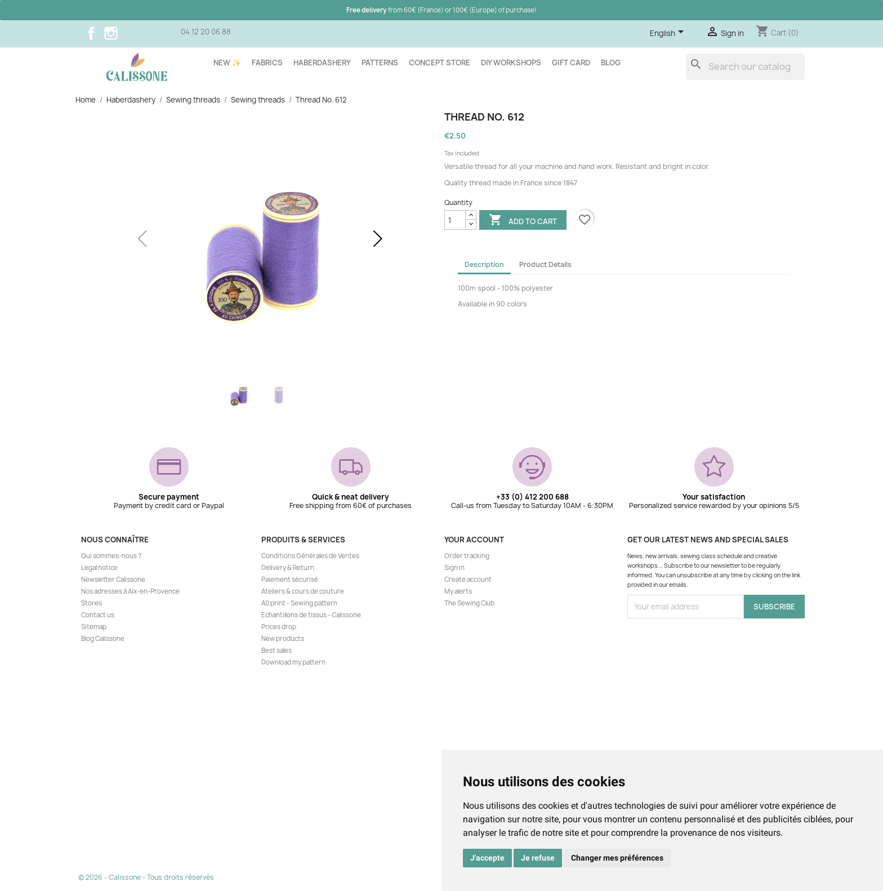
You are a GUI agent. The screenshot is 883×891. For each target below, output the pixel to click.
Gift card (571, 62)
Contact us (97, 615)
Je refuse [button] (538, 857)
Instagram (111, 33)
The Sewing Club (469, 603)
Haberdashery (322, 62)
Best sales (276, 650)
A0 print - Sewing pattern (299, 603)
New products (282, 638)
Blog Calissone (102, 638)
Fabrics (267, 62)
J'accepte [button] (487, 857)
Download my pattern (293, 662)
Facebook (91, 33)
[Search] (745, 67)
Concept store (439, 62)
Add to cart (523, 221)
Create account (468, 579)
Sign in (454, 567)
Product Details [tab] (545, 264)
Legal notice (99, 567)
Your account (474, 539)
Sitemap (93, 626)
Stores (91, 603)
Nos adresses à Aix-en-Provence (130, 591)
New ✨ (227, 62)
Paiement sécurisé (289, 579)
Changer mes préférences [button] (617, 857)
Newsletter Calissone (113, 579)
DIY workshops (511, 62)
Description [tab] (484, 264)
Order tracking (466, 555)
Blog (611, 62)
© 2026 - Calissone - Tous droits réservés (146, 877)
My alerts (458, 591)
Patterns (380, 62)
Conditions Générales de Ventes (310, 555)
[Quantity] (455, 220)
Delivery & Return (287, 567)
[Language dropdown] (669, 34)
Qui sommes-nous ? (111, 555)
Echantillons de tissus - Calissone (311, 615)
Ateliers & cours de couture (302, 591)
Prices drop (278, 626)
